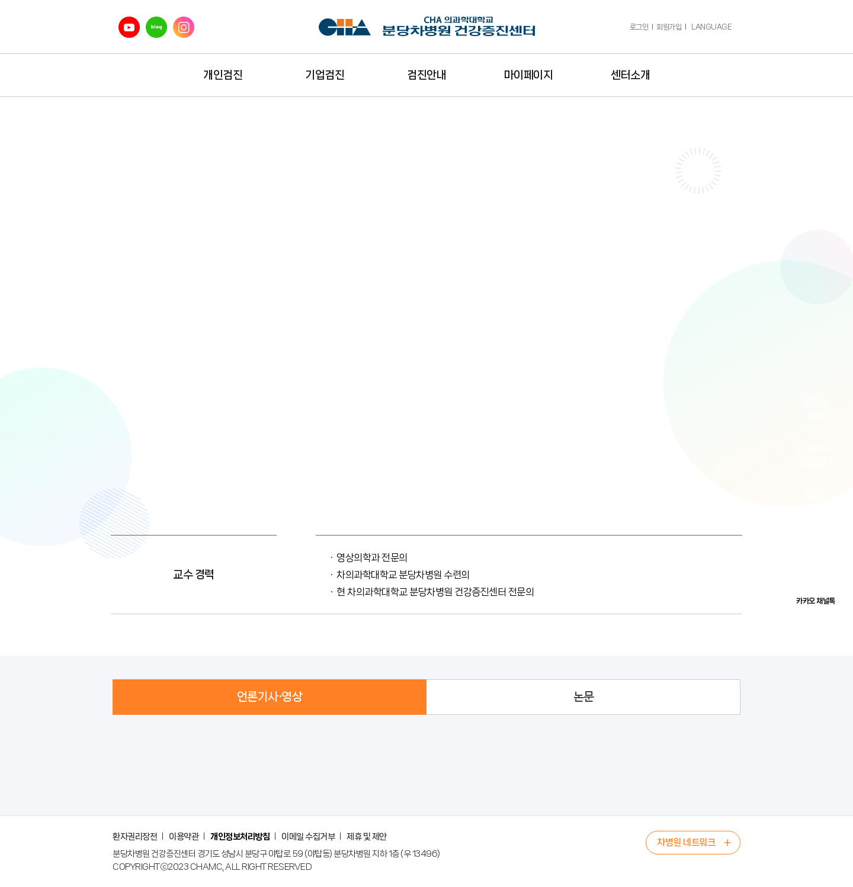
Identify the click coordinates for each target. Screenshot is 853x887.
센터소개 (630, 75)
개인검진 (222, 75)
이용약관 (183, 836)
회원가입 (668, 27)
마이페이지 (528, 75)
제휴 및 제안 (367, 836)
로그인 (639, 27)
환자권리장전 (135, 836)
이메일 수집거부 (308, 836)
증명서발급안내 (816, 455)
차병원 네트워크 (686, 842)
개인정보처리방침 (240, 836)
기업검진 (324, 75)
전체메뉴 (730, 75)
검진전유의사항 (816, 501)
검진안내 (426, 75)
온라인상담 (816, 409)
